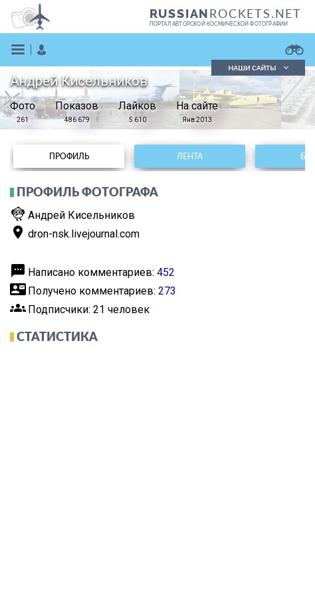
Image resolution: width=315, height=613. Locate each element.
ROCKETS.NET (226, 13)
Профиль (69, 156)
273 (167, 291)
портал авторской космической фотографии (219, 24)
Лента (190, 156)
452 (166, 272)
